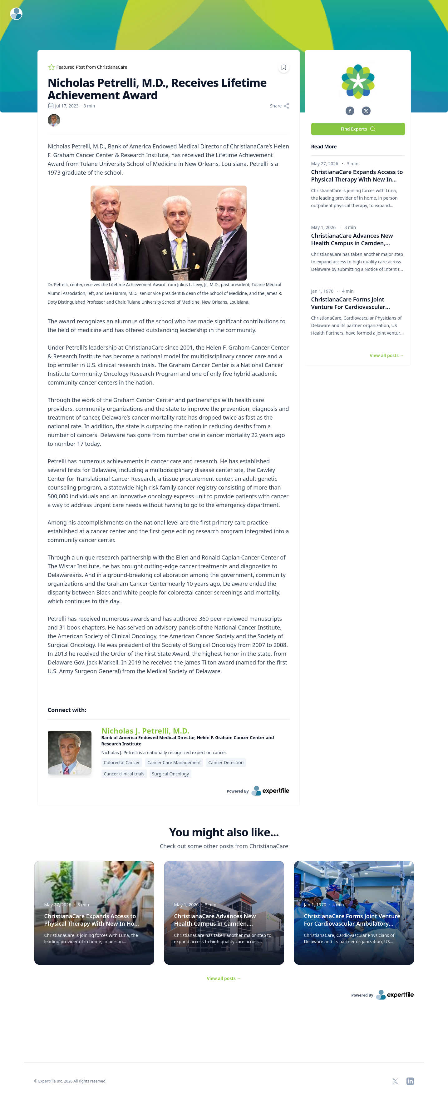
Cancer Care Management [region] (174, 762)
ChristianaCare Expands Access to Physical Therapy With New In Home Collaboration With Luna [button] (357, 179)
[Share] (279, 106)
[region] (168, 417)
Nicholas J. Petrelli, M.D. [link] (145, 730)
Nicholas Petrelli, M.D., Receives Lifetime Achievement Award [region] (157, 89)
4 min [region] (348, 291)
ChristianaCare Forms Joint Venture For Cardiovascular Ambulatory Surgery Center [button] (350, 307)
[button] (350, 111)
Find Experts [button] (358, 129)
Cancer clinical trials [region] (124, 774)
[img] (54, 120)
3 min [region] (89, 106)
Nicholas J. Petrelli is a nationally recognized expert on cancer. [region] (164, 752)
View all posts (224, 978)
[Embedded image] (168, 234)
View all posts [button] (387, 355)
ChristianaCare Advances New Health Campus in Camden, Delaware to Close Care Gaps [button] (352, 243)
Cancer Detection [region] (226, 762)
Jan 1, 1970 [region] (322, 291)
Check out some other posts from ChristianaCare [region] (224, 846)
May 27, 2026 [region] (324, 164)
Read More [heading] (324, 146)
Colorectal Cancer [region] (122, 762)
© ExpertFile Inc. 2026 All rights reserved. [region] (70, 1081)
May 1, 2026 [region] (323, 227)
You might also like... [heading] (224, 832)
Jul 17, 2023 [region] (63, 106)
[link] (54, 120)
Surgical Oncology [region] (170, 774)
